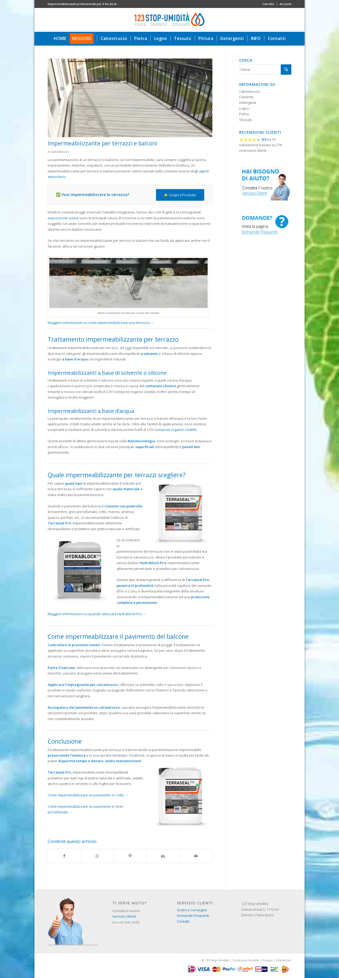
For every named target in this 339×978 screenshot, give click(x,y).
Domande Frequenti (193, 915)
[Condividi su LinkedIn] (163, 856)
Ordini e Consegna (192, 910)
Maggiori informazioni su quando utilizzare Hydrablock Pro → (97, 613)
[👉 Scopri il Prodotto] (180, 195)
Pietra (244, 113)
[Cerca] (265, 69)
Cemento (246, 97)
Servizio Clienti (124, 916)
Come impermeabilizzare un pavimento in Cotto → (88, 795)
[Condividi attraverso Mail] (196, 856)
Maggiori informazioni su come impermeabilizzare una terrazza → (101, 322)
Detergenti (247, 102)
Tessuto (245, 119)
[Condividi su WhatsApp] (97, 856)
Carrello (268, 4)
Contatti (183, 921)
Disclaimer (283, 960)
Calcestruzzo (60, 152)
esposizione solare (63, 218)
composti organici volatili (175, 429)
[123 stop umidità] (169, 20)
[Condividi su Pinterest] (130, 856)
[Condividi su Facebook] (64, 856)
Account (285, 4)
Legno (244, 108)
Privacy (267, 960)
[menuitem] (268, 4)
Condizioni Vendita (245, 960)
